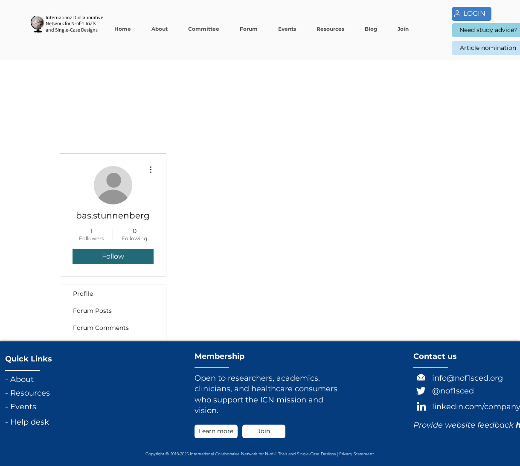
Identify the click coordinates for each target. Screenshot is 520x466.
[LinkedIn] (421, 407)
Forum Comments (101, 328)
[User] (457, 13)
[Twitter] (421, 390)
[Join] (263, 431)
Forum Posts (92, 311)
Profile (83, 293)
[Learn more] (216, 431)
